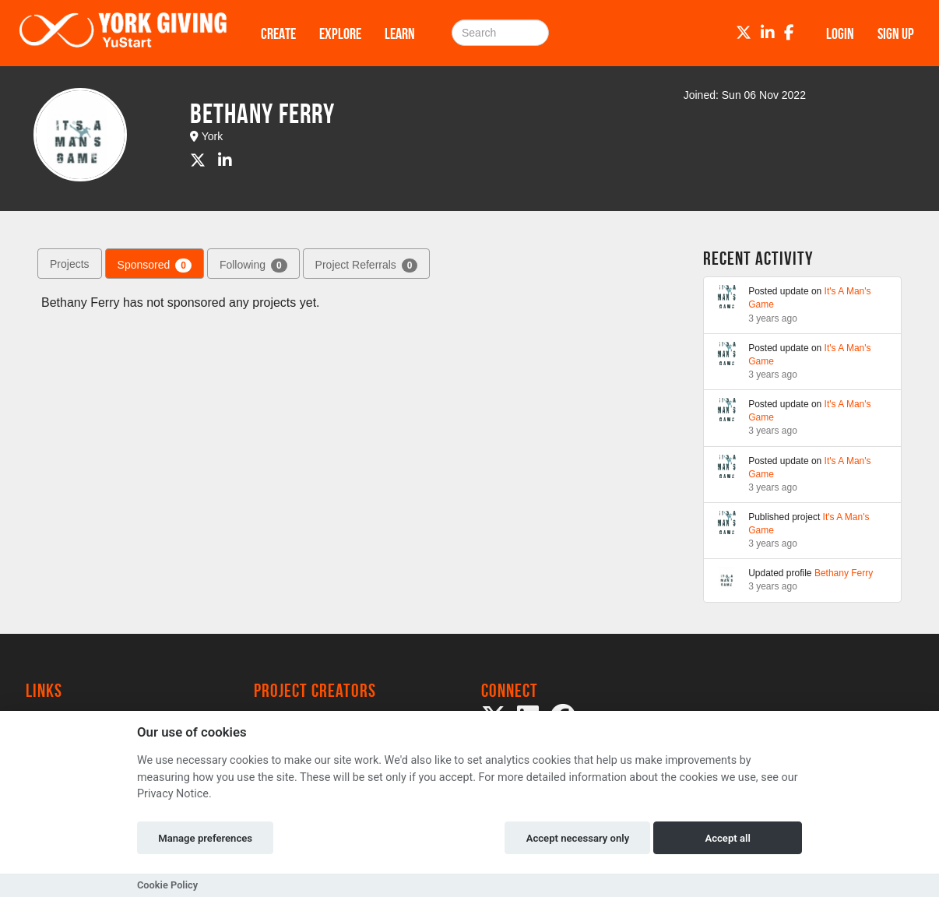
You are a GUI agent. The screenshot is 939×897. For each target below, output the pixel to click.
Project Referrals (366, 266)
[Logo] (123, 33)
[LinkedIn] (767, 32)
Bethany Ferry (843, 573)
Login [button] (840, 33)
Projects (70, 264)
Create (278, 33)
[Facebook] (789, 32)
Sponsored (155, 266)
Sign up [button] (895, 33)
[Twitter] (743, 32)
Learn (400, 33)
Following (253, 266)
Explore (340, 33)
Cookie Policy (167, 885)
